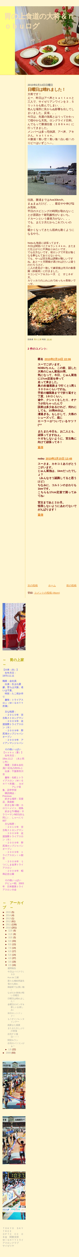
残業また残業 (14, 1025)
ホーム (52, 585)
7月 (10, 948)
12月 (10, 930)
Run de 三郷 (13, 977)
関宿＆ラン (13, 1040)
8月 (10, 944)
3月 (10, 962)
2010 (8, 927)
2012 (8, 921)
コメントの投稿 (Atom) (47, 592)
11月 (10, 934)
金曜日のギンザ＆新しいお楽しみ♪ (16, 1007)
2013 (8, 918)
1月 (10, 1049)
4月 (10, 958)
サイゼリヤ (8, 1245)
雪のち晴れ (13, 984)
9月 (10, 941)
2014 (8, 915)
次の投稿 (33, 585)
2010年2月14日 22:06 (57, 359)
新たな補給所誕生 (16, 981)
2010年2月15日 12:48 (59, 458)
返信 (40, 447)
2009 (8, 1052)
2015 (8, 912)
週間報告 (12, 968)
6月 (10, 951)
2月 (10, 965)
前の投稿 (71, 585)
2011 (8, 924)
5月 (10, 955)
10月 (10, 937)
